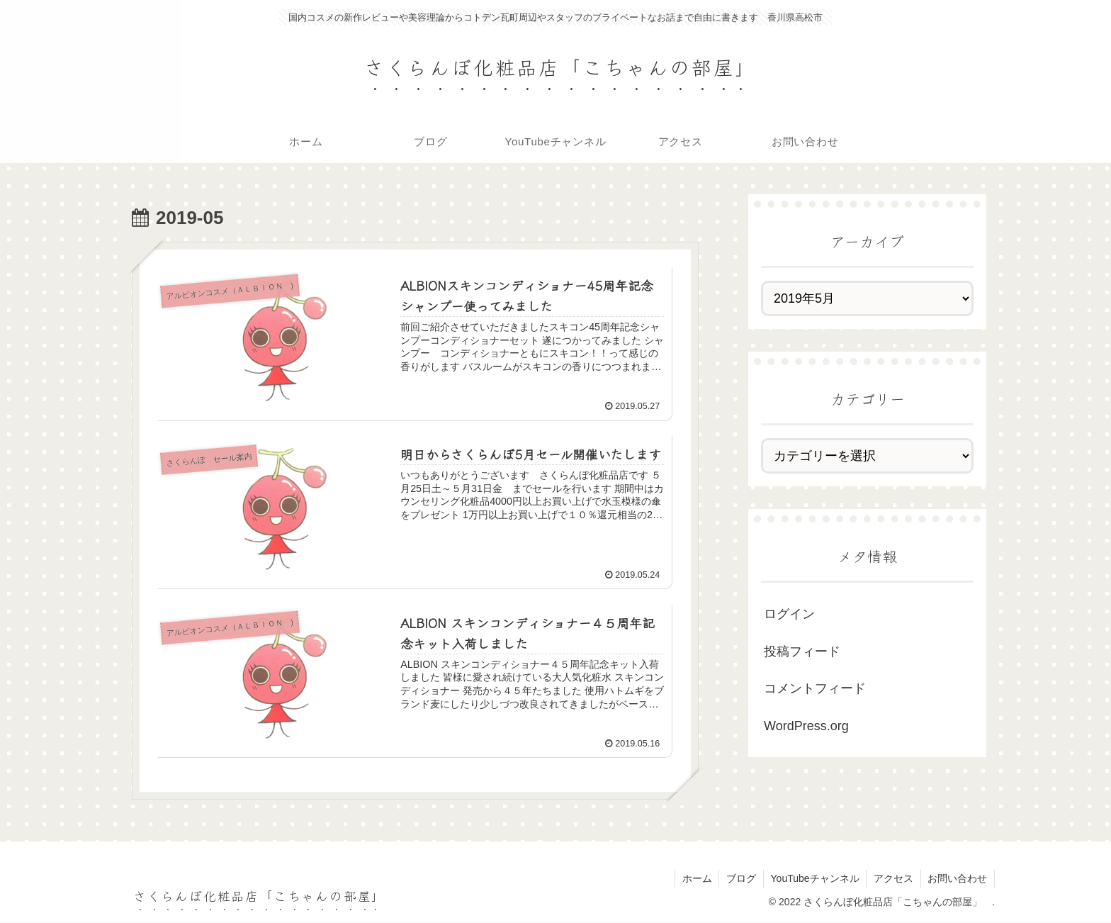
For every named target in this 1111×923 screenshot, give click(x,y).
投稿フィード (802, 651)
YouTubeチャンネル (813, 878)
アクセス (893, 878)
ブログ (740, 878)
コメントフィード (815, 688)
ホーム (695, 878)
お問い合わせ (957, 878)
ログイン (789, 614)
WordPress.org (806, 726)
